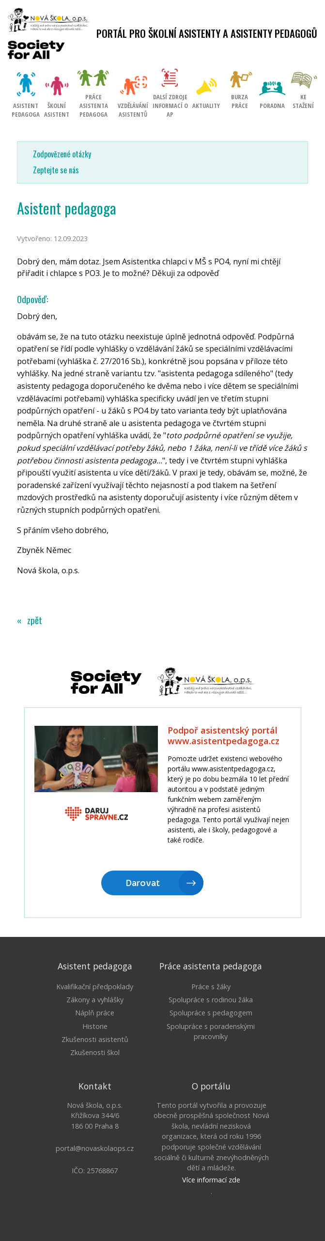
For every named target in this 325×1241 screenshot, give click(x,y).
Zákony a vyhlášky (95, 999)
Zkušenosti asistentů (95, 1039)
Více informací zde (211, 1179)
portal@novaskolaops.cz (95, 1148)
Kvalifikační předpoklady (94, 986)
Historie (95, 1026)
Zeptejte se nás (56, 170)
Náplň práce (94, 1012)
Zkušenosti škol (95, 1052)
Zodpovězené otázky (62, 154)
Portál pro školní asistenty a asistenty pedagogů (206, 33)
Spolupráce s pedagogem (211, 1012)
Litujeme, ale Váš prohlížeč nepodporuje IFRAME (162, 813)
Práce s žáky (211, 986)
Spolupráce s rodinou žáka (211, 999)
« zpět (29, 620)
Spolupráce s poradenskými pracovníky (211, 1032)
